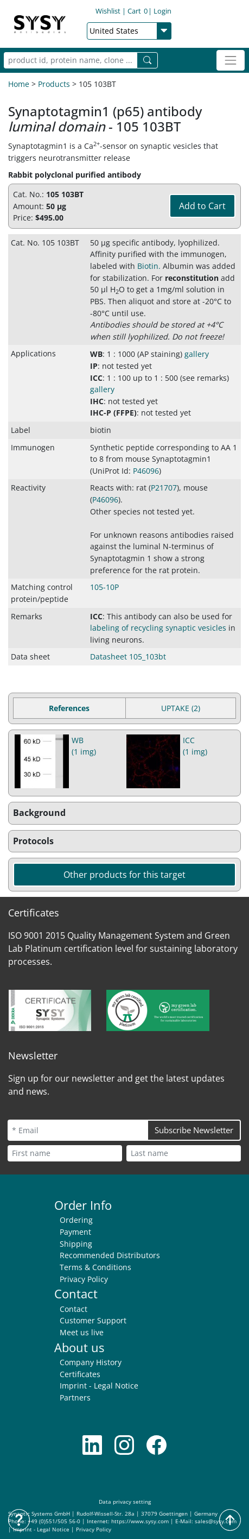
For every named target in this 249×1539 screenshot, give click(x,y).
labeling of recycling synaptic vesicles (158, 628)
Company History (91, 1362)
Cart (137, 11)
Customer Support (93, 1320)
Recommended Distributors (110, 1255)
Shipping (76, 1244)
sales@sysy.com (216, 1521)
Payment (75, 1232)
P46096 (146, 471)
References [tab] (69, 708)
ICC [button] (96, 378)
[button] (124, 813)
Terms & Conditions (95, 1267)
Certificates (80, 1374)
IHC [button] (97, 401)
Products (54, 84)
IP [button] (94, 366)
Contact (73, 1309)
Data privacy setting (125, 1501)
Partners (75, 1397)
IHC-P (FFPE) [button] (113, 412)
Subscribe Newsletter (194, 1130)
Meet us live (82, 1332)
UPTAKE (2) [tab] (180, 708)
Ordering (76, 1220)
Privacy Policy (84, 1279)
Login (162, 11)
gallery (196, 354)
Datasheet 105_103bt (128, 656)
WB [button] (96, 354)
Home (18, 84)
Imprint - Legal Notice (99, 1385)
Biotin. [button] (149, 266)
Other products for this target (124, 875)
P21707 (164, 487)
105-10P (104, 587)
